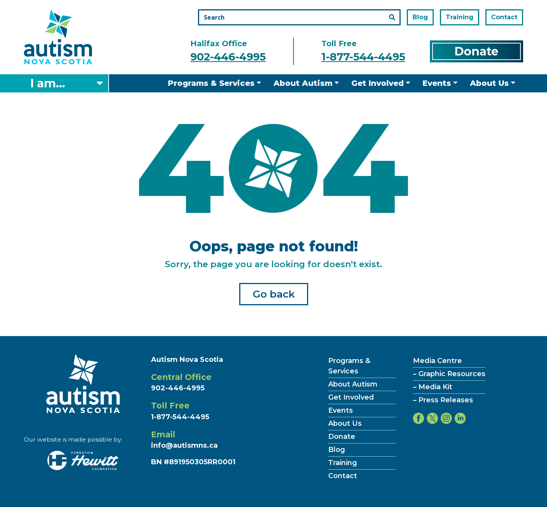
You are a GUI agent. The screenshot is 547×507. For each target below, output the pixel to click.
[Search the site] (299, 17)
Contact (504, 17)
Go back (274, 294)
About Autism (303, 83)
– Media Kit (432, 387)
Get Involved (377, 83)
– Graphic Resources (449, 374)
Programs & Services (211, 83)
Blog (420, 17)
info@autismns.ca (184, 445)
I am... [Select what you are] (47, 83)
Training (459, 17)
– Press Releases (443, 400)
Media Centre (437, 360)
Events (437, 83)
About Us (489, 83)
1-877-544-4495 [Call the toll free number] (363, 56)
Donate (476, 51)
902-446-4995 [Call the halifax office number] (228, 56)
